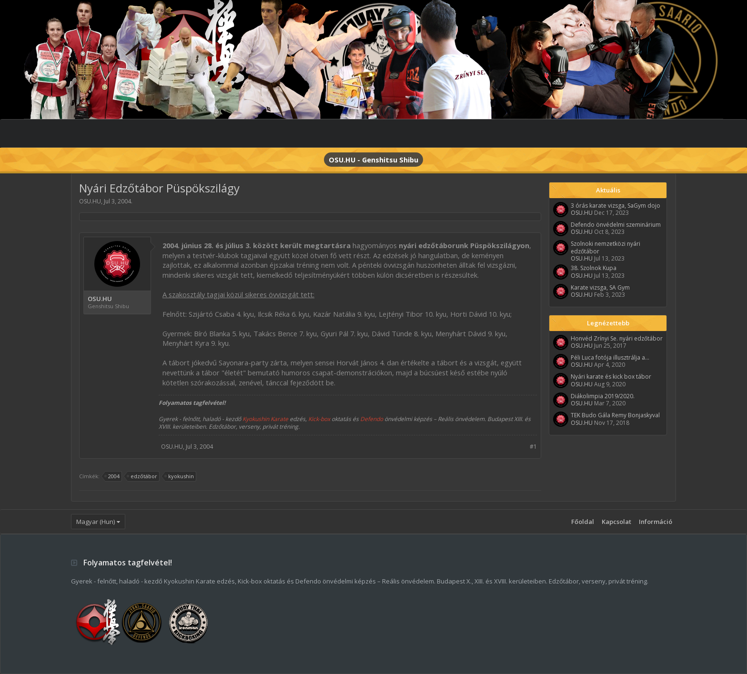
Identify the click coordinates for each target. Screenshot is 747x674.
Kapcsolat (616, 521)
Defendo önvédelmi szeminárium (616, 225)
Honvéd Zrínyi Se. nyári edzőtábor (617, 338)
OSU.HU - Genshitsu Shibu (373, 159)
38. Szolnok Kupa (593, 268)
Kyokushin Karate (265, 419)
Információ (655, 521)
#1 (533, 446)
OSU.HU (90, 201)
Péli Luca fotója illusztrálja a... (610, 357)
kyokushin (179, 476)
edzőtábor (142, 476)
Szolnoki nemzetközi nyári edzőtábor (605, 247)
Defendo (371, 419)
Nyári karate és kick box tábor (611, 376)
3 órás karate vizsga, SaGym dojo (615, 205)
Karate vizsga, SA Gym (600, 287)
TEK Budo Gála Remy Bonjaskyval (615, 415)
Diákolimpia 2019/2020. (603, 396)
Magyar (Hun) (95, 521)
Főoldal (582, 521)
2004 (112, 476)
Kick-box (319, 419)
